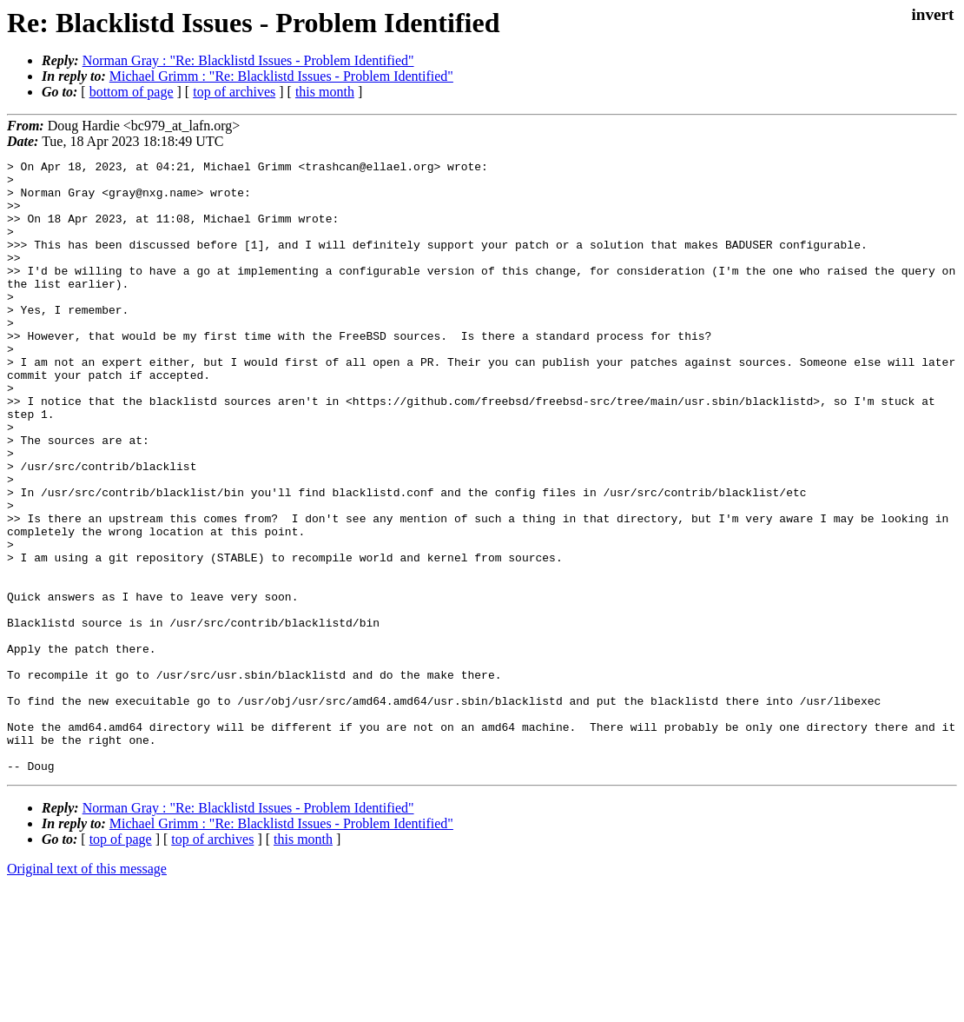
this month (324, 91)
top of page (120, 961)
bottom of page (131, 91)
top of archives (234, 91)
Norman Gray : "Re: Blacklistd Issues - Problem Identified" (248, 60)
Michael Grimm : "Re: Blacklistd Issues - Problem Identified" (281, 76)
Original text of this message (87, 991)
